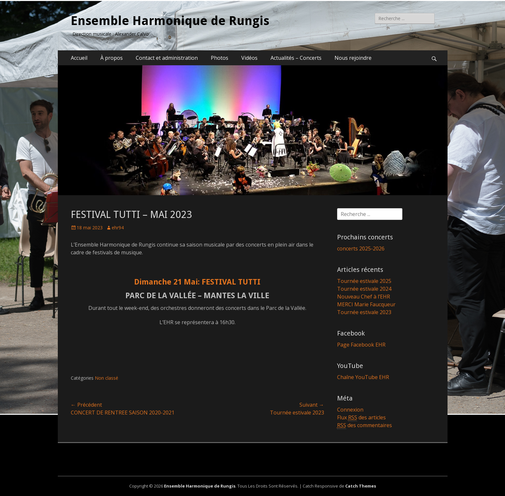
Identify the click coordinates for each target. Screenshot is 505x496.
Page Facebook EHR (361, 344)
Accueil (79, 57)
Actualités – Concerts (296, 57)
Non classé (106, 378)
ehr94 (118, 227)
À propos (111, 57)
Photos (219, 57)
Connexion (350, 409)
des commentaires (364, 425)
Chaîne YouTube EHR (363, 377)
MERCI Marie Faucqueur (366, 304)
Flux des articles (361, 417)
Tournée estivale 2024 (364, 288)
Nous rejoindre (353, 57)
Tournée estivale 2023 (364, 312)
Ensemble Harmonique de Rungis (170, 21)
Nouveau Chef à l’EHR (363, 296)
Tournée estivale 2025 (364, 281)
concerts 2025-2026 (361, 248)
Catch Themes (360, 486)
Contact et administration (167, 57)
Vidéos (249, 57)
